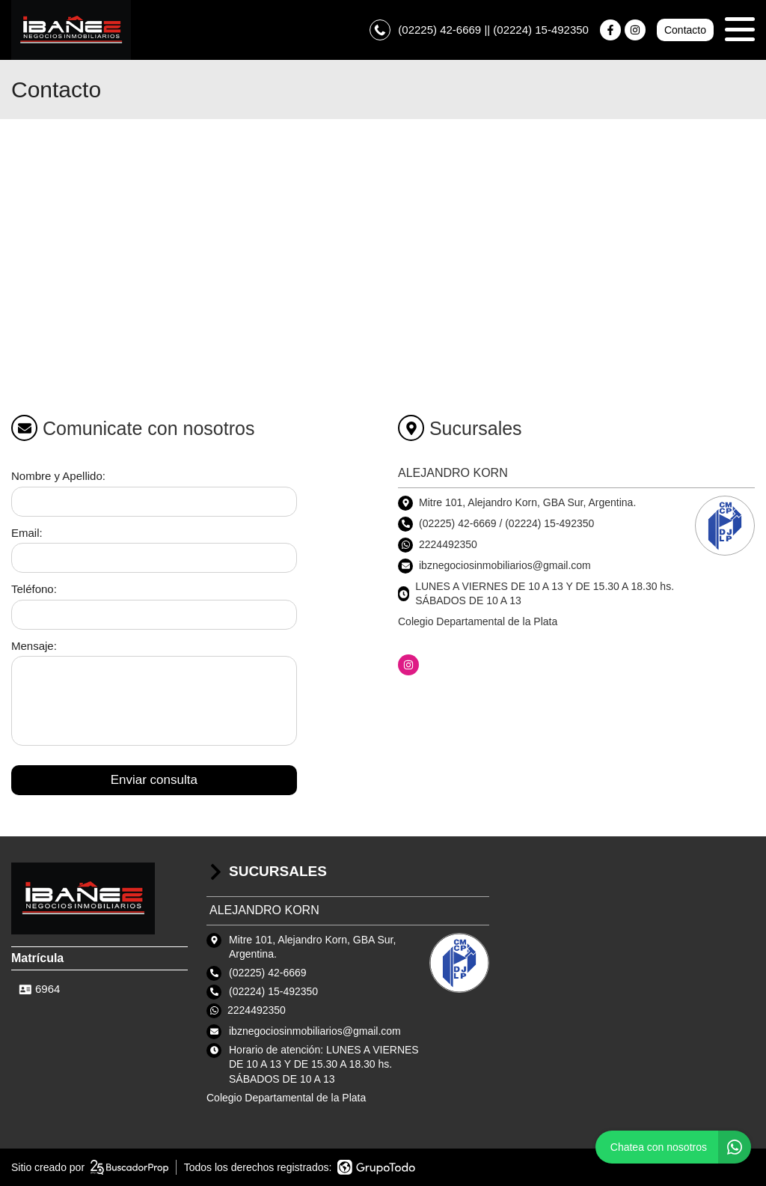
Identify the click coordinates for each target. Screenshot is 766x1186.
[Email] (154, 558)
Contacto (685, 30)
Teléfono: (34, 589)
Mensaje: (34, 645)
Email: (27, 532)
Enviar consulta (154, 780)
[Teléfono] (154, 615)
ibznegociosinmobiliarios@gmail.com (315, 1031)
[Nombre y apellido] (154, 502)
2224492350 (448, 544)
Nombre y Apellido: (58, 475)
